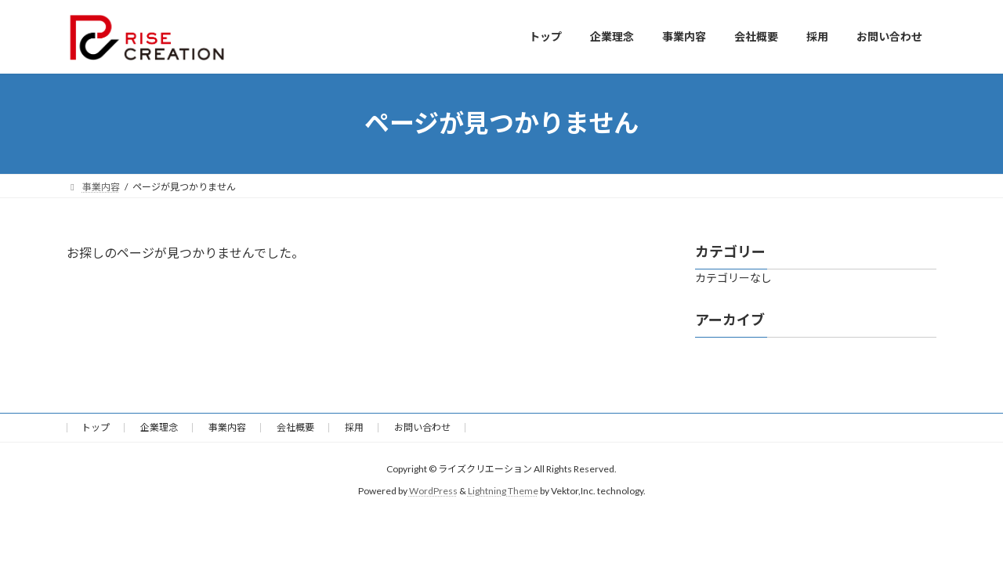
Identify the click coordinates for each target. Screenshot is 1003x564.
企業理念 (159, 427)
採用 (354, 427)
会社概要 (295, 427)
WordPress (433, 491)
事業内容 (227, 427)
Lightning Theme (503, 491)
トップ (95, 427)
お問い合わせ (422, 427)
